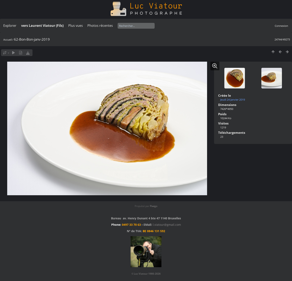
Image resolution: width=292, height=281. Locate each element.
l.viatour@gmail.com (167, 225)
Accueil (7, 39)
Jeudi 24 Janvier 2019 (232, 99)
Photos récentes (100, 25)
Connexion (281, 26)
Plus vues (75, 25)
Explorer (9, 25)
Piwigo (153, 206)
